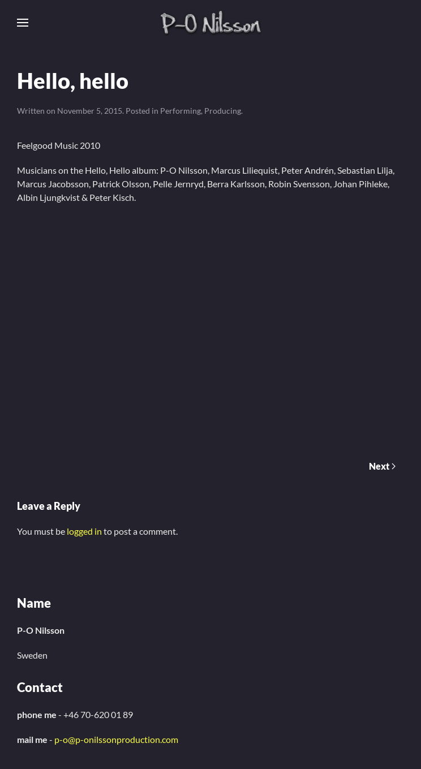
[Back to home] (210, 22)
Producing (222, 110)
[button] (22, 22)
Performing (180, 110)
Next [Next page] (382, 466)
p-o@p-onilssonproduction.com (116, 739)
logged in (84, 531)
